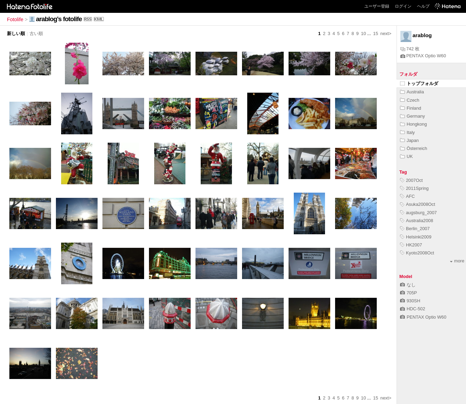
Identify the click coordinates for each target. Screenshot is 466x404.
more (457, 260)
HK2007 (411, 244)
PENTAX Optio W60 (423, 55)
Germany (412, 116)
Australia (412, 91)
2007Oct (411, 180)
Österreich (413, 148)
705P (408, 292)
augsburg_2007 (418, 212)
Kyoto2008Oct (417, 252)
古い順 (36, 33)
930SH (410, 300)
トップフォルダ (419, 83)
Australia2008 (416, 220)
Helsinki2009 (415, 236)
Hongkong (413, 124)
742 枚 (409, 48)
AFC (407, 196)
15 (375, 33)
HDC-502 (412, 308)
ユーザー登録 (376, 6)
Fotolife (15, 19)
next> (385, 33)
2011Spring (414, 188)
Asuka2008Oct (417, 204)
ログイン (403, 6)
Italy (407, 132)
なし (408, 284)
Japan (409, 140)
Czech (409, 100)
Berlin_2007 (415, 228)
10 (363, 33)
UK (406, 156)
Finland (410, 108)
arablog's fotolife (59, 19)
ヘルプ (423, 6)
